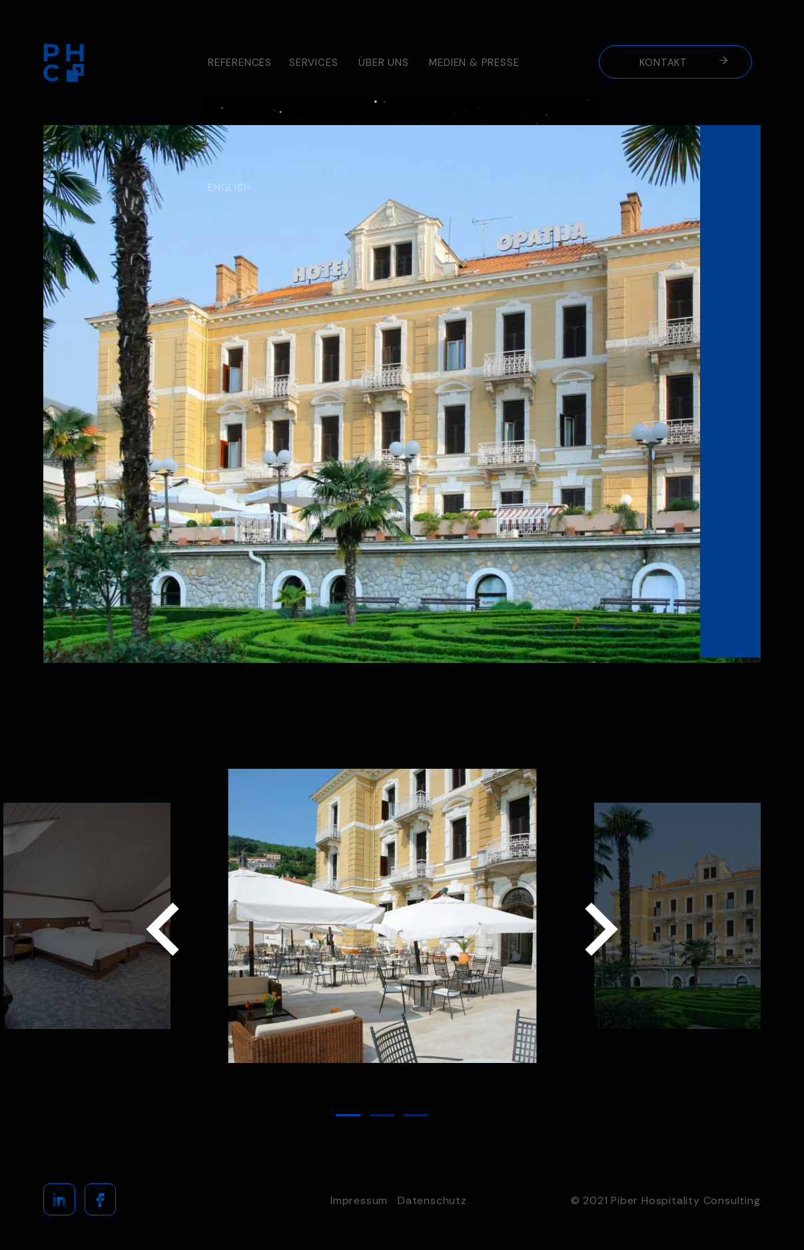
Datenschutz (432, 1200)
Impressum (359, 1200)
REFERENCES (240, 62)
